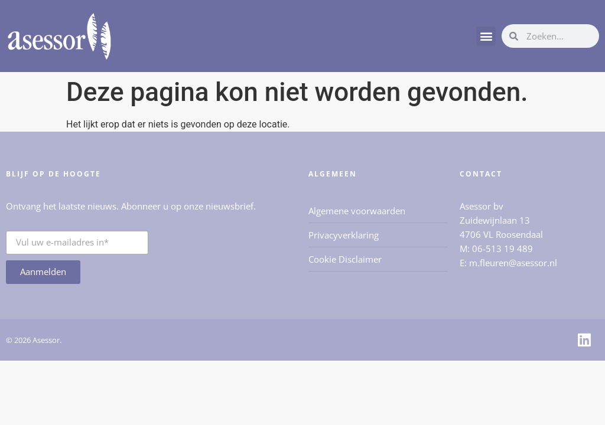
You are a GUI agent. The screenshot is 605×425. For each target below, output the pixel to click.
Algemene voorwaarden (356, 211)
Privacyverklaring (343, 235)
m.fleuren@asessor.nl (513, 263)
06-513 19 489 (502, 248)
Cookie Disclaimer (345, 259)
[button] (486, 36)
